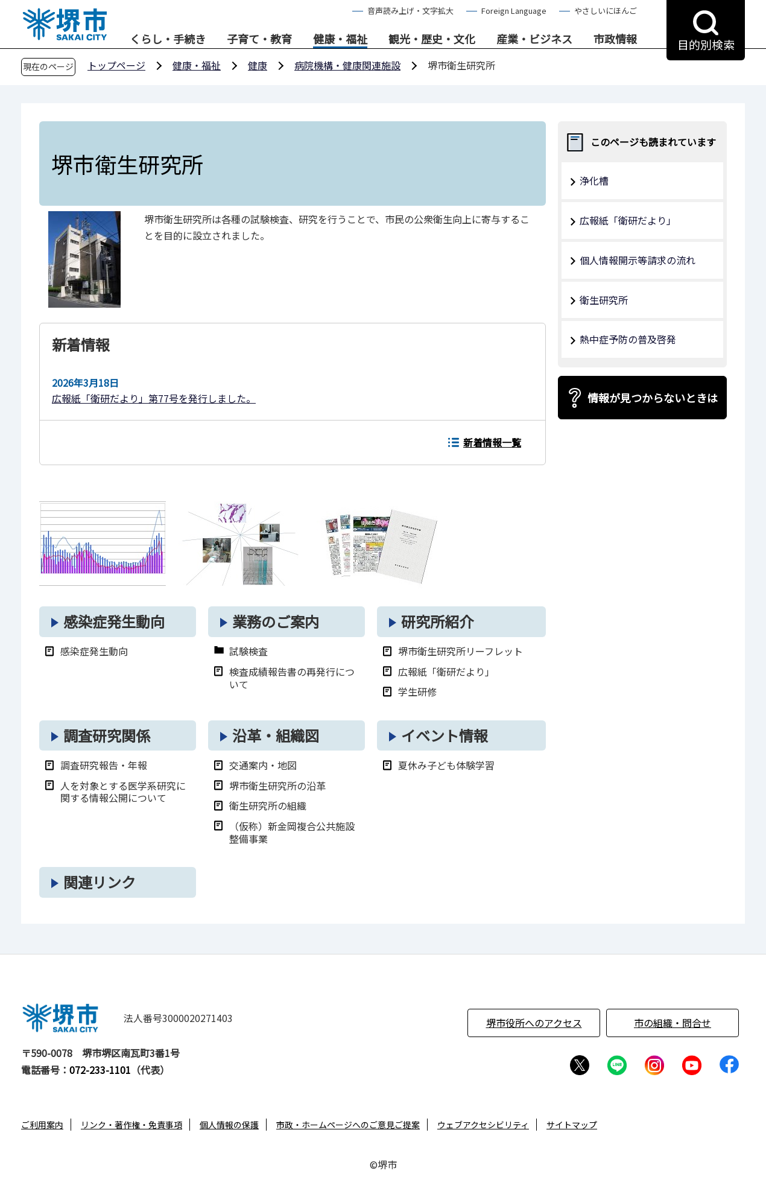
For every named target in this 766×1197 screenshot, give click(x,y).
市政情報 (615, 39)
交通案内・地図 (263, 765)
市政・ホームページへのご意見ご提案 (348, 1125)
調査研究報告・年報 (103, 765)
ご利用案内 (42, 1125)
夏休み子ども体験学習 (446, 765)
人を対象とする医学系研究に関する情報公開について (123, 792)
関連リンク (99, 881)
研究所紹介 (437, 621)
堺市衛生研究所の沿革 (277, 785)
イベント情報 (444, 735)
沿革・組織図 (275, 735)
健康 (257, 65)
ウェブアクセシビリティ (483, 1125)
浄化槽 (594, 180)
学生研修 (417, 691)
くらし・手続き (168, 39)
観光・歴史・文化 (431, 39)
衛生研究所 (604, 300)
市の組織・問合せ (672, 1022)
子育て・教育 (259, 39)
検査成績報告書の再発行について (292, 678)
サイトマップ (571, 1125)
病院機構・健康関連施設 (347, 65)
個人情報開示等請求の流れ (637, 260)
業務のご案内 (275, 621)
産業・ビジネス (534, 39)
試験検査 (248, 651)
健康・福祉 (340, 39)
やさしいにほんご (605, 10)
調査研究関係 (106, 735)
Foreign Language (513, 10)
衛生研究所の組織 (267, 805)
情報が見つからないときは (652, 397)
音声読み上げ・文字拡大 (410, 10)
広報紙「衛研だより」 (446, 671)
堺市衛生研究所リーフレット (460, 651)
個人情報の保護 (229, 1125)
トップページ (116, 65)
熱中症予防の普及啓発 (628, 339)
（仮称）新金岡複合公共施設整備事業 (292, 832)
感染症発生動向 (114, 621)
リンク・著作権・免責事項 (131, 1125)
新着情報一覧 (492, 442)
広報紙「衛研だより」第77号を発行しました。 (154, 398)
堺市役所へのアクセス (534, 1022)
